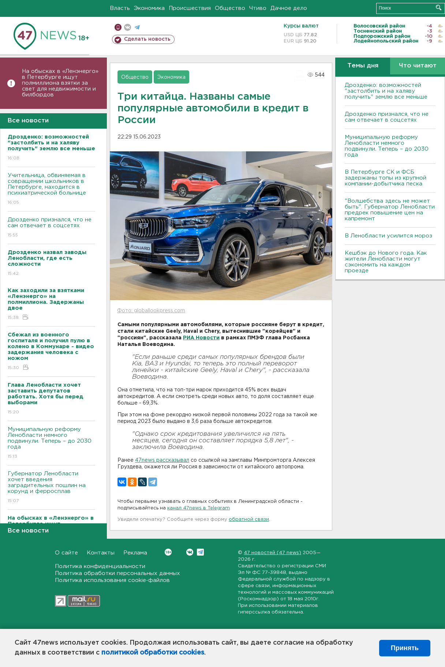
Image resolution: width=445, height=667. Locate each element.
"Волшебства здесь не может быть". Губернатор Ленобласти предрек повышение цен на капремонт (390, 210)
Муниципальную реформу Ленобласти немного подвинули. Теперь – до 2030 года (51, 443)
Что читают (418, 66)
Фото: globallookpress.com (151, 311)
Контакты (101, 552)
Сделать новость (147, 39)
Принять (405, 648)
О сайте (66, 552)
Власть (120, 8)
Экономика (149, 8)
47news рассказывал (162, 460)
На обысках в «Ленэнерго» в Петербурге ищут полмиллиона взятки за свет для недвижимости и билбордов (60, 83)
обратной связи (249, 519)
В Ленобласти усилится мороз (388, 235)
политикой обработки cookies (152, 653)
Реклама (135, 552)
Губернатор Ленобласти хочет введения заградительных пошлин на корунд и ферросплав (51, 487)
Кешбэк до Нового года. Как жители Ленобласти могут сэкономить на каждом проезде (386, 262)
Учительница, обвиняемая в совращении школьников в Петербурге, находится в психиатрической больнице (51, 189)
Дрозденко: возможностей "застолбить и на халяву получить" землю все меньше (386, 91)
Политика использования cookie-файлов (112, 580)
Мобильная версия (118, 27)
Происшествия (190, 8)
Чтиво (257, 8)
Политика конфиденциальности (100, 566)
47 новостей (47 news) (272, 553)
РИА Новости (201, 338)
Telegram (200, 552)
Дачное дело (288, 8)
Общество (230, 8)
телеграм (137, 27)
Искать (438, 7)
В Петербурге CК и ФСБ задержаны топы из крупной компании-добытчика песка (385, 178)
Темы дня (362, 66)
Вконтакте (168, 552)
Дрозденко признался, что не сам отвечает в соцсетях (51, 227)
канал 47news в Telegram (198, 508)
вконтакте (127, 27)
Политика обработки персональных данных (117, 573)
